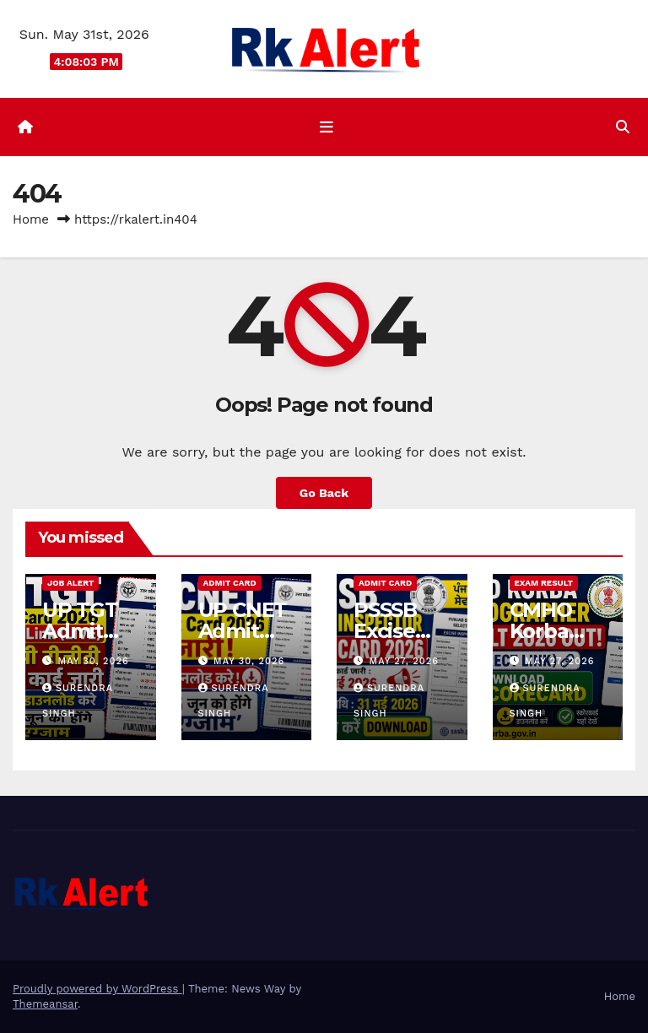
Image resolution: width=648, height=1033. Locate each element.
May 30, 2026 (93, 661)
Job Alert (70, 582)
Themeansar (45, 1004)
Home (31, 219)
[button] (622, 127)
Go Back (324, 493)
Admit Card (229, 582)
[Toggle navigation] (327, 127)
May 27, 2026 (404, 661)
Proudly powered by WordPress (97, 988)
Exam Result (544, 582)
